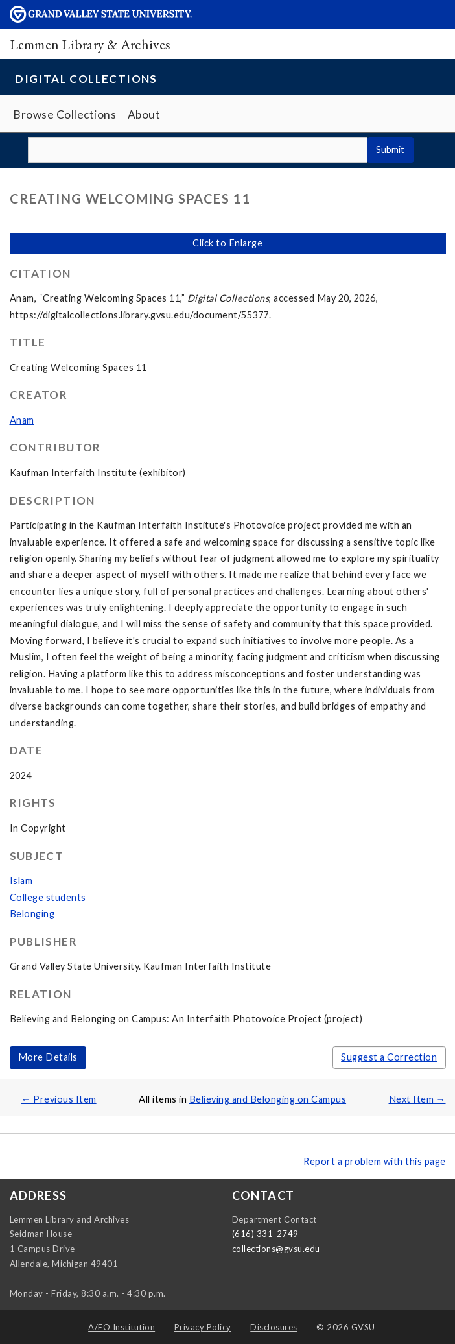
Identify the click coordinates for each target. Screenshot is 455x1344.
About (144, 114)
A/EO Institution (121, 1327)
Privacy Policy (202, 1327)
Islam (21, 880)
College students (48, 897)
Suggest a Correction (389, 1056)
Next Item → (417, 1099)
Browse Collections (64, 114)
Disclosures (274, 1327)
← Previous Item (59, 1099)
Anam (22, 420)
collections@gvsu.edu (276, 1248)
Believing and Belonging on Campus (268, 1099)
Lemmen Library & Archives (90, 44)
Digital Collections (86, 79)
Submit (390, 149)
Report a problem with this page (374, 1161)
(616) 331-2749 (265, 1234)
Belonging (32, 913)
